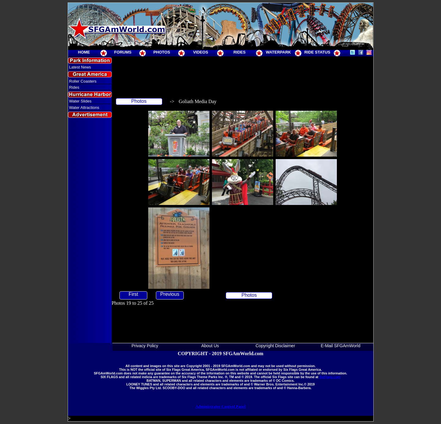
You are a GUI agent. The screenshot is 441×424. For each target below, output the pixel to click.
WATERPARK (278, 52)
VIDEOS (200, 52)
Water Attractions (84, 107)
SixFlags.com (329, 377)
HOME (84, 52)
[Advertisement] (89, 230)
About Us (210, 345)
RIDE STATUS (317, 52)
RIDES (239, 52)
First (133, 294)
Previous (169, 294)
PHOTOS (161, 52)
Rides (74, 87)
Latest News (80, 67)
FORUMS (122, 52)
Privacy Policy (144, 345)
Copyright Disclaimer (275, 345)
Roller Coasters (83, 81)
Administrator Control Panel (220, 406)
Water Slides (80, 101)
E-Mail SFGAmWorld (340, 345)
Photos (139, 101)
